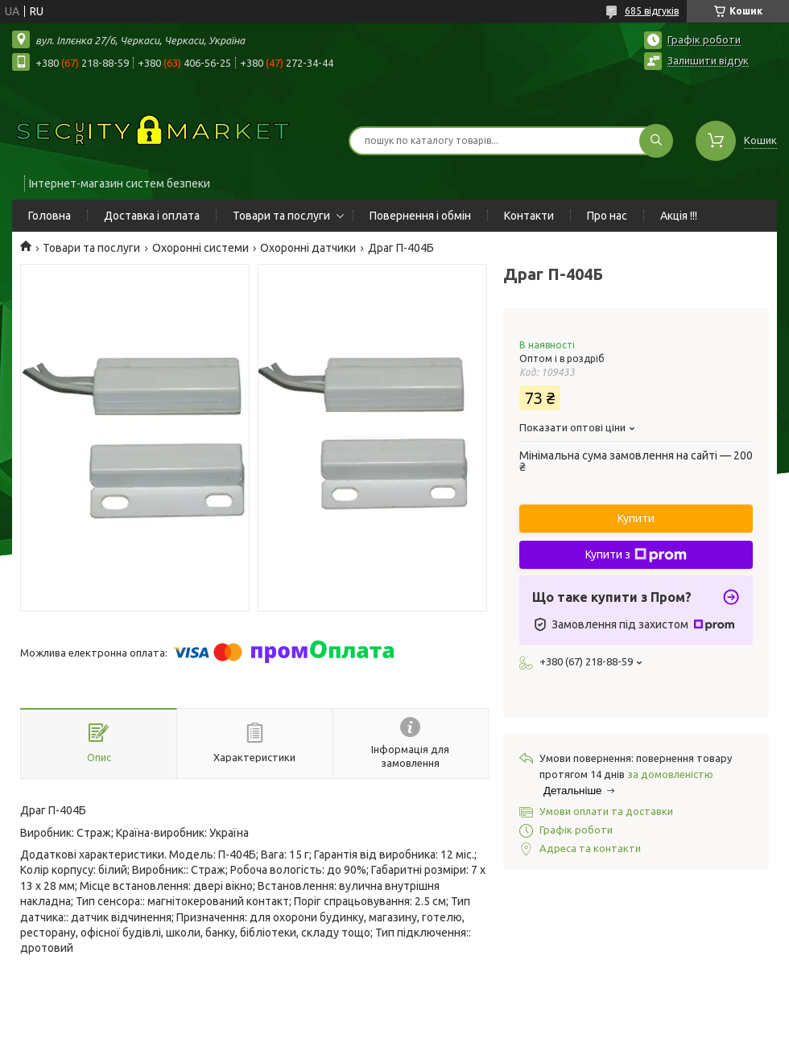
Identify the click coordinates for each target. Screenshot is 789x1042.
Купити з (636, 555)
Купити (636, 518)
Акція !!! (678, 215)
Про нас (607, 215)
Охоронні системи (200, 247)
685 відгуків (652, 11)
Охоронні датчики (308, 247)
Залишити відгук (708, 60)
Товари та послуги (281, 215)
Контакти (529, 215)
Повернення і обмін (420, 215)
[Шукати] (656, 141)
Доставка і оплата (152, 215)
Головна (49, 215)
